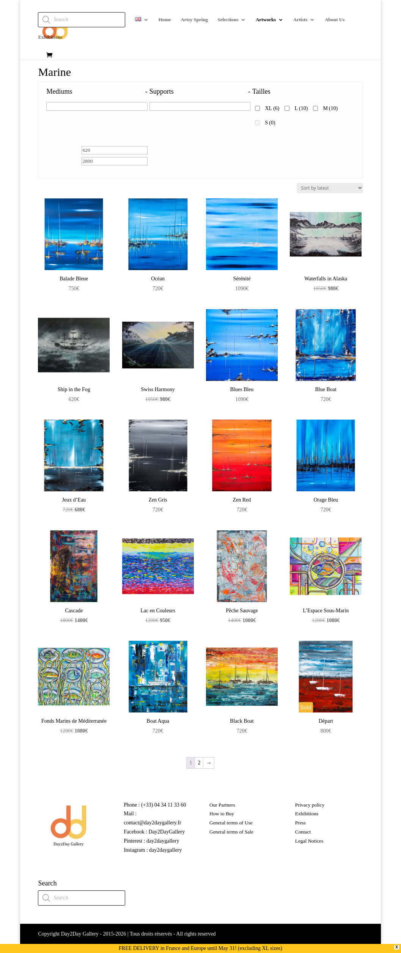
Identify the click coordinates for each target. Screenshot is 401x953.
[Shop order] (330, 188)
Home (164, 19)
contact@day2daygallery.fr (152, 823)
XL (272, 108)
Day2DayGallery (167, 832)
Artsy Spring (194, 19)
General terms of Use (231, 823)
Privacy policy (309, 805)
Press (300, 823)
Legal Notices (309, 841)
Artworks (266, 19)
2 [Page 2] (199, 763)
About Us (334, 19)
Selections (228, 19)
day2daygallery (162, 841)
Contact (303, 832)
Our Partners (222, 805)
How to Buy (221, 813)
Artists (300, 19)
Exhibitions (50, 37)
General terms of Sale (231, 832)
